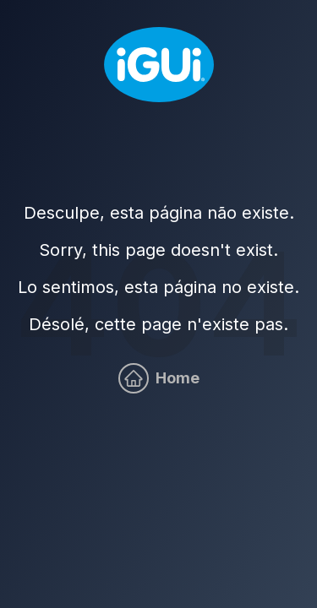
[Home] (159, 65)
